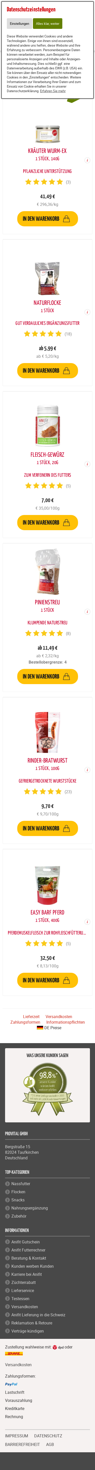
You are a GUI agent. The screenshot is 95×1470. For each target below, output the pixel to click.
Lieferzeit (31, 1016)
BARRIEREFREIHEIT (22, 1444)
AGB (50, 1444)
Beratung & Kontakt (28, 1258)
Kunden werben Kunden (32, 1266)
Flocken (18, 1192)
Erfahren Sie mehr (53, 91)
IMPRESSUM (16, 1435)
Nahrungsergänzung (29, 1208)
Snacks (18, 1200)
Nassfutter (20, 1183)
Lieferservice (22, 1290)
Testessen (20, 1298)
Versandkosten (59, 1016)
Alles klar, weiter (47, 23)
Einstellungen (19, 23)
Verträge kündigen (27, 1331)
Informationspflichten (65, 1022)
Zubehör (18, 1216)
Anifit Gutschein (25, 1242)
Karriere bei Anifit (26, 1274)
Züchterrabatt (23, 1282)
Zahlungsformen (25, 1022)
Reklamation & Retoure (31, 1323)
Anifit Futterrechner (28, 1250)
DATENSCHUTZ (48, 1435)
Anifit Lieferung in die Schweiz (38, 1315)
